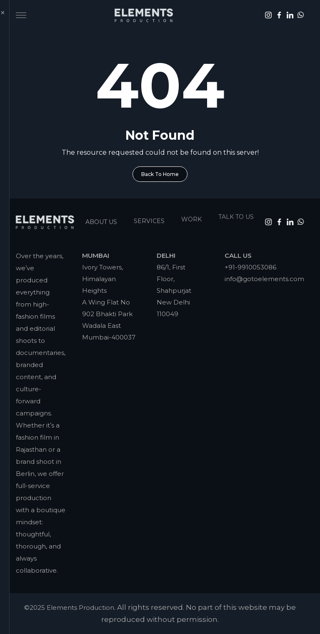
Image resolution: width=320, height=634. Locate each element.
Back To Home (160, 174)
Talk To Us (236, 211)
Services (149, 218)
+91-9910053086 (250, 267)
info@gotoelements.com (264, 279)
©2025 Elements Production (69, 607)
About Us (101, 220)
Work (191, 215)
